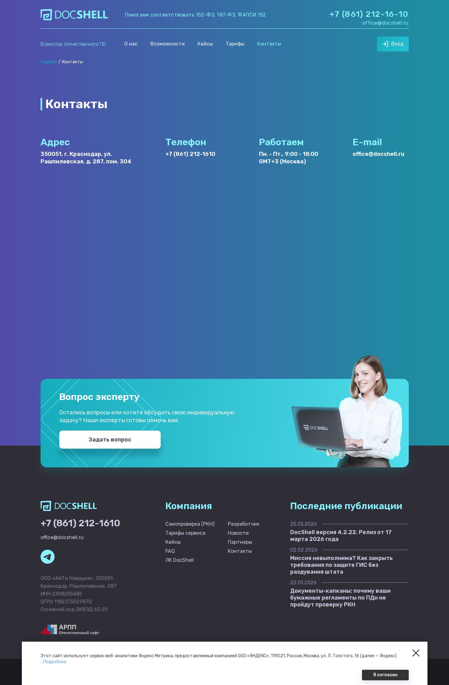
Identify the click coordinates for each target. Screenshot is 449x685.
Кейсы (205, 44)
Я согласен (385, 675)
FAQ (170, 551)
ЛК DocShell (179, 560)
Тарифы (235, 44)
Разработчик (243, 524)
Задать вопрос (110, 439)
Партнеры (240, 542)
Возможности (167, 44)
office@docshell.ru (385, 23)
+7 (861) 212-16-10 (368, 14)
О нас (131, 44)
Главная (49, 62)
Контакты (269, 44)
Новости (238, 533)
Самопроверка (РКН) (189, 524)
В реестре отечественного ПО (73, 44)
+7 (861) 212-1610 (190, 154)
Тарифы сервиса (185, 533)
